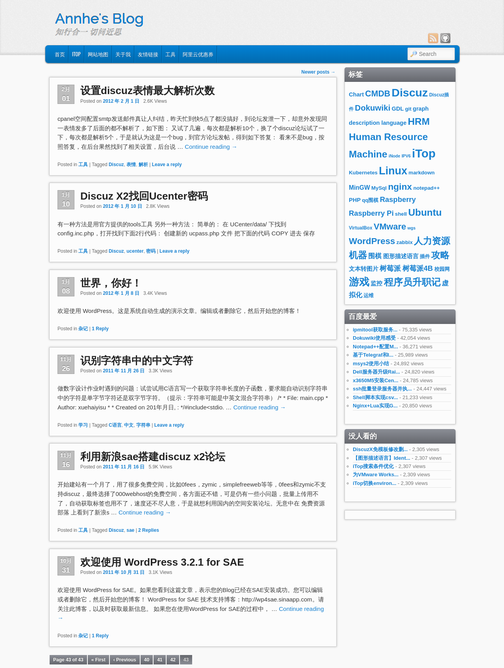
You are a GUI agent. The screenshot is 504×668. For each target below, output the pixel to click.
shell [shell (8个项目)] (401, 214)
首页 (60, 54)
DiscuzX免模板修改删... (380, 449)
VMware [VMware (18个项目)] (390, 226)
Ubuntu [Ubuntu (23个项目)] (425, 212)
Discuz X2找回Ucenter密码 (144, 196)
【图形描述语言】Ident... (381, 458)
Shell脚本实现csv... (375, 397)
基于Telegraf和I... (373, 355)
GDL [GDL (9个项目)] (398, 108)
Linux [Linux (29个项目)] (393, 171)
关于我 (123, 54)
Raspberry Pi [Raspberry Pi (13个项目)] (371, 213)
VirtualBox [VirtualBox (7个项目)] (360, 228)
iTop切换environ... (374, 483)
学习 (83, 425)
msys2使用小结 (371, 363)
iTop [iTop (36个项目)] (423, 153)
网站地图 (98, 54)
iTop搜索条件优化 (373, 466)
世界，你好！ (111, 283)
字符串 (143, 425)
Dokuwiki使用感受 (374, 338)
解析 (143, 164)
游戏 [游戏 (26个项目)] (359, 281)
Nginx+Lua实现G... (375, 406)
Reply (100, 328)
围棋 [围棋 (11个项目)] (375, 256)
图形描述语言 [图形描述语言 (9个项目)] (401, 256)
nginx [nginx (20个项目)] (400, 186)
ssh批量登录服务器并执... (382, 389)
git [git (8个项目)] (408, 109)
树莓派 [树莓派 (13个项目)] (390, 268)
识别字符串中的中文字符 (136, 360)
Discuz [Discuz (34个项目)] (410, 92)
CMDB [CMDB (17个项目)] (377, 93)
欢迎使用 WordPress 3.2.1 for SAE (162, 562)
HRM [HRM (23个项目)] (419, 121)
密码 (151, 251)
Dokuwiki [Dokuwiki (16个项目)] (372, 107)
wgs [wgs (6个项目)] (412, 228)
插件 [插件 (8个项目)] (425, 256)
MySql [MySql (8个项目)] (379, 188)
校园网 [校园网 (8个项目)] (442, 269)
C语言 (115, 425)
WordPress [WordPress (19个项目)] (372, 241)
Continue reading (211, 146)
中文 (128, 425)
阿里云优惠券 (198, 54)
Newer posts (318, 72)
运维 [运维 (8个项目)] (368, 295)
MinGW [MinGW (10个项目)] (359, 187)
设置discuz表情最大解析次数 (147, 90)
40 (146, 659)
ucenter (134, 251)
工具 (170, 54)
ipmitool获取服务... (375, 330)
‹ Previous (124, 659)
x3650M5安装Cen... (375, 380)
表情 (131, 164)
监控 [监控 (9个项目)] (376, 283)
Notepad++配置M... (375, 347)
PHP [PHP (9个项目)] (355, 200)
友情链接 (148, 54)
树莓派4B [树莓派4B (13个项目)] (417, 268)
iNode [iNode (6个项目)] (394, 156)
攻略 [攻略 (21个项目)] (440, 255)
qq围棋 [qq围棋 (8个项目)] (370, 200)
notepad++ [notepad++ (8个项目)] (426, 188)
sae (130, 530)
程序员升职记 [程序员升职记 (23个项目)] (412, 282)
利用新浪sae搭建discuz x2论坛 (152, 457)
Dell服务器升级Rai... (376, 372)
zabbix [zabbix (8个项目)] (405, 242)
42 (172, 659)
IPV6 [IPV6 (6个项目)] (406, 156)
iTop (76, 54)
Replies (148, 530)
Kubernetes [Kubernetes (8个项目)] (363, 173)
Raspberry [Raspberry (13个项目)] (398, 199)
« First (98, 659)
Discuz (116, 164)
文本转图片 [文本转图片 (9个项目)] (363, 269)
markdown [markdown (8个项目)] (422, 173)
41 (159, 659)
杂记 (83, 328)
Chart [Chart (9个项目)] (356, 94)
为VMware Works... (375, 474)
